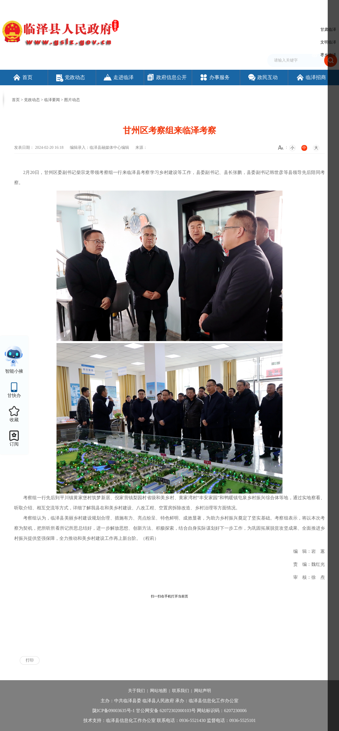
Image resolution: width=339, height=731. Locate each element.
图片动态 (72, 100)
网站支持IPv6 (202, 6)
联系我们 (180, 690)
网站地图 (158, 690)
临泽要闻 (52, 100)
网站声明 (202, 690)
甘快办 (14, 395)
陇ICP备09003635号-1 (113, 710)
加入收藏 (241, 6)
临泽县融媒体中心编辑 (109, 147)
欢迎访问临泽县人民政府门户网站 (28, 6)
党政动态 (70, 77)
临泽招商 (311, 77)
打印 (30, 660)
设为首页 (223, 6)
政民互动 (262, 77)
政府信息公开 (166, 77)
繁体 (256, 6)
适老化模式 (301, 6)
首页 (22, 77)
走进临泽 (118, 77)
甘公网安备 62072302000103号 (166, 710)
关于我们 (136, 690)
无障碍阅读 (272, 6)
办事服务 (214, 77)
